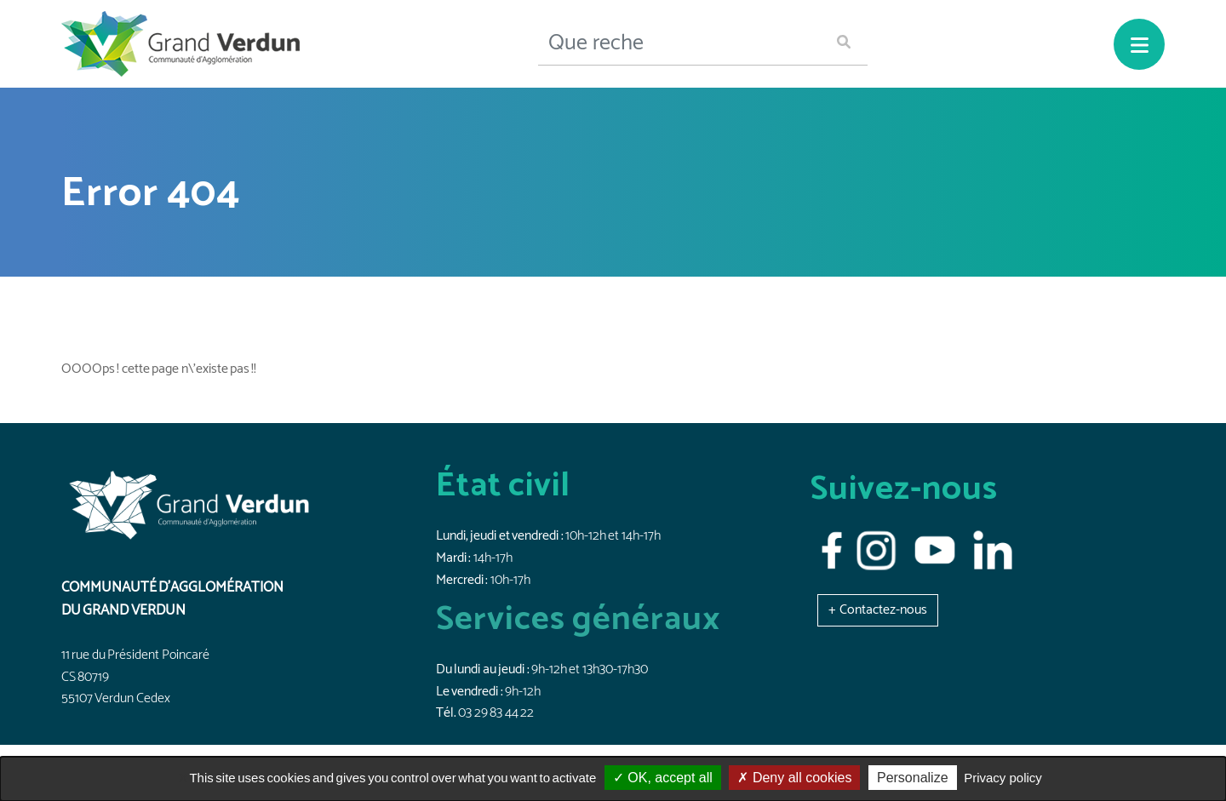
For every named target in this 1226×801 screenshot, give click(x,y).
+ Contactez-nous (877, 609)
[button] (877, 609)
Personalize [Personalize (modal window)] (912, 777)
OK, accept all (663, 777)
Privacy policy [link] (1003, 777)
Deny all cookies (794, 777)
